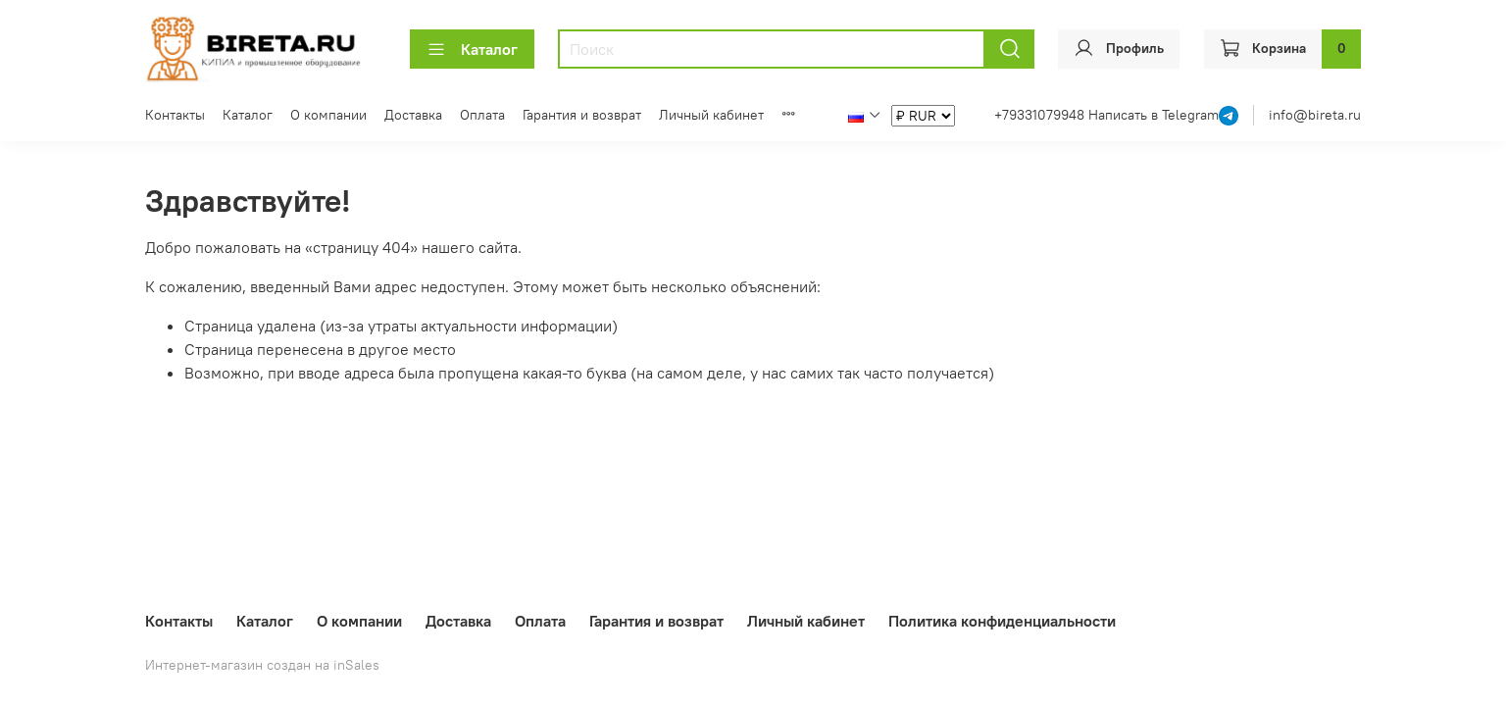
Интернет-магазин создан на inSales (262, 665)
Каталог (472, 49)
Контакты (175, 115)
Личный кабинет (711, 115)
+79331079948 (1041, 115)
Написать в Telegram (1153, 115)
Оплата (482, 115)
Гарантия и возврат (582, 115)
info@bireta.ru (1315, 115)
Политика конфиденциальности (1002, 620)
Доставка (413, 115)
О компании (328, 115)
